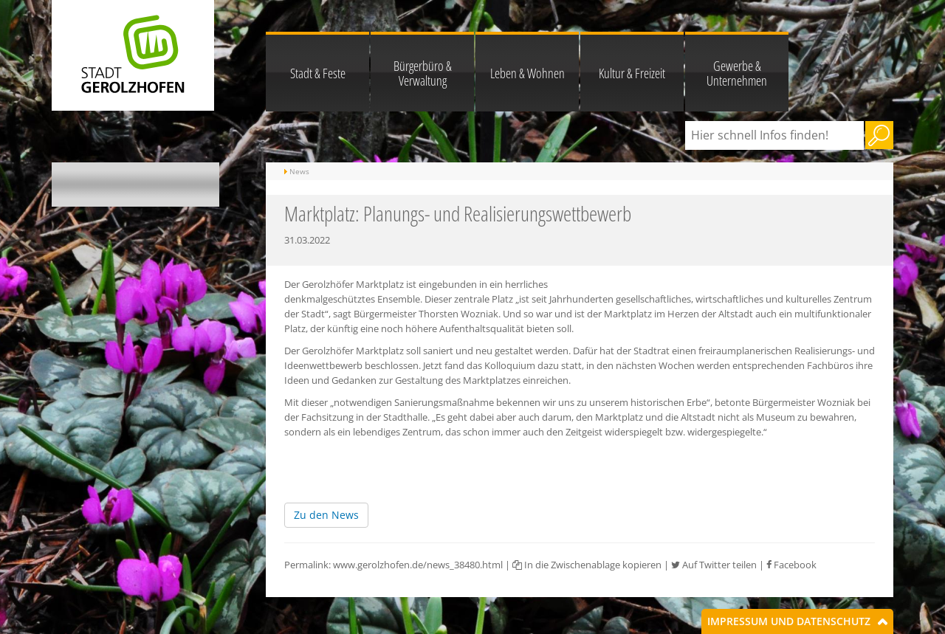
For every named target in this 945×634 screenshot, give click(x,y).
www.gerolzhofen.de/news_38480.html (418, 564)
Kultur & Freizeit (632, 73)
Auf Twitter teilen (714, 564)
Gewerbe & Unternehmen (737, 73)
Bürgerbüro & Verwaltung (423, 73)
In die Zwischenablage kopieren (587, 564)
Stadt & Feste (318, 73)
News (299, 171)
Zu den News (326, 515)
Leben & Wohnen (527, 73)
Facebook (791, 564)
